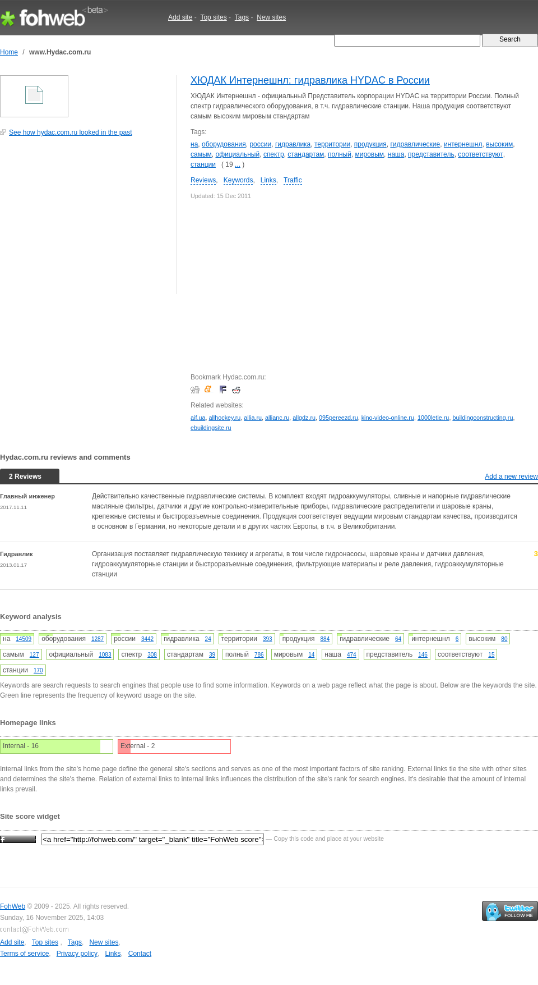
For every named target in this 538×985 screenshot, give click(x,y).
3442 (147, 639)
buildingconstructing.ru (482, 417)
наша (396, 154)
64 (398, 639)
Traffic (293, 180)
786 (259, 655)
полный (339, 154)
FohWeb (12, 906)
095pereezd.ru (338, 417)
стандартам (305, 154)
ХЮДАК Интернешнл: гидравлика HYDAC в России (310, 80)
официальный (237, 154)
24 (208, 639)
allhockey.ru (224, 417)
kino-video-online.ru (387, 417)
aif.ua (198, 417)
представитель (431, 154)
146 (423, 655)
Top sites (213, 17)
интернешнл (463, 144)
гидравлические (415, 144)
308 (152, 655)
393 (267, 639)
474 (351, 655)
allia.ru (253, 417)
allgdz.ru (304, 417)
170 (38, 670)
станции (203, 164)
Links (268, 180)
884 (325, 639)
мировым (369, 154)
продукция (370, 144)
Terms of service (24, 953)
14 (311, 655)
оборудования (224, 144)
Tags (242, 17)
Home (9, 52)
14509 (23, 639)
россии (260, 144)
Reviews (203, 180)
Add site (180, 17)
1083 (105, 655)
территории (332, 144)
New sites (271, 17)
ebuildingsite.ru (211, 427)
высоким (499, 144)
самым (201, 154)
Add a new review (511, 476)
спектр (273, 154)
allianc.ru (277, 417)
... (237, 164)
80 (504, 639)
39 (212, 655)
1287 (97, 639)
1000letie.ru (433, 417)
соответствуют (480, 154)
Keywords (238, 180)
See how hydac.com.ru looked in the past (70, 132)
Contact (139, 953)
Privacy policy (77, 953)
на (194, 144)
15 (491, 655)
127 (34, 655)
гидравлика (292, 144)
